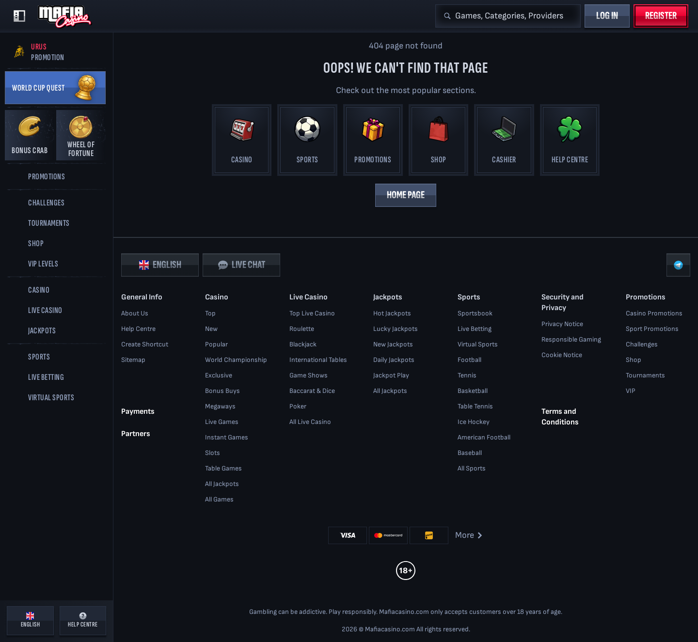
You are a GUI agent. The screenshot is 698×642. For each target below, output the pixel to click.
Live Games (221, 422)
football (469, 360)
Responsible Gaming (571, 339)
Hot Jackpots (392, 313)
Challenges (642, 344)
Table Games (223, 468)
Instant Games (226, 437)
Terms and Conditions (560, 416)
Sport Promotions (652, 329)
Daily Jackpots (393, 360)
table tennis (475, 406)
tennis (467, 375)
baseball (470, 453)
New (211, 329)
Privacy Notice (562, 324)
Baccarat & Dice (312, 391)
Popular (216, 344)
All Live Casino (310, 422)
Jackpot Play (391, 375)
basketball (473, 391)
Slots (212, 453)
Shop (633, 360)
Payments (138, 411)
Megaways (220, 406)
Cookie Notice (561, 355)
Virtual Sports (478, 344)
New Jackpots (393, 344)
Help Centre (138, 329)
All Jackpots (222, 484)
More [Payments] (469, 535)
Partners (135, 433)
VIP (630, 391)
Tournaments (645, 375)
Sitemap (133, 360)
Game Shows (308, 375)
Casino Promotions (654, 313)
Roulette (301, 329)
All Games (219, 499)
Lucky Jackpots (395, 329)
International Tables (318, 360)
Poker (297, 406)
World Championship (236, 360)
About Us (134, 313)
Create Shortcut (144, 344)
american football (484, 437)
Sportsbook (475, 313)
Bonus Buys (222, 391)
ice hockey (474, 422)
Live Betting (475, 329)
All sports (472, 468)
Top (210, 313)
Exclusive (218, 375)
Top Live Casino (312, 313)
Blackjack (303, 344)
